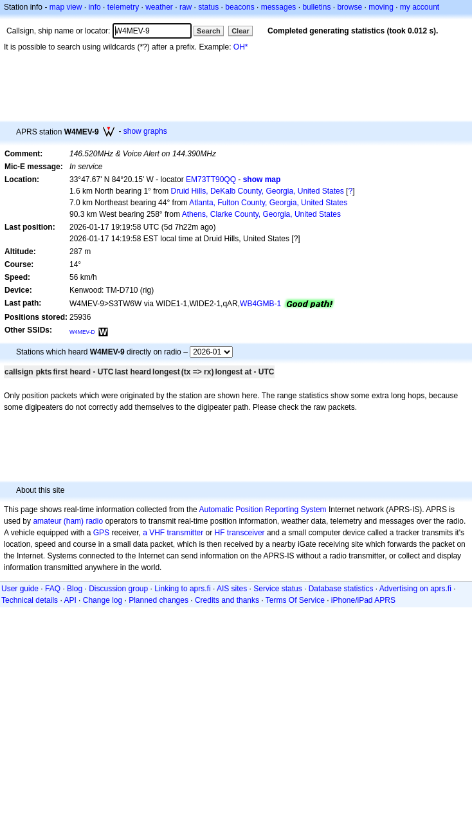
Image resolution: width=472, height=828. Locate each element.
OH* (240, 46)
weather (159, 7)
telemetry (123, 7)
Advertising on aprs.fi (415, 588)
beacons (239, 7)
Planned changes (158, 600)
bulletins (316, 7)
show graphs (145, 131)
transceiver (246, 532)
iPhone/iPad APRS (363, 600)
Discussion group (118, 588)
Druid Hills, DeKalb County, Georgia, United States (257, 191)
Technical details (29, 600)
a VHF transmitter (173, 532)
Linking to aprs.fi (182, 588)
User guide (20, 588)
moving (381, 7)
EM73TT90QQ (211, 179)
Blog (74, 588)
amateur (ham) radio (68, 521)
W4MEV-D (82, 332)
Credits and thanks (227, 600)
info (94, 7)
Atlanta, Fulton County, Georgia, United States (268, 202)
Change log (102, 600)
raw (185, 7)
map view (66, 7)
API (70, 600)
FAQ (52, 588)
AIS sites (232, 588)
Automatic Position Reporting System (262, 509)
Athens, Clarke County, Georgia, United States (261, 214)
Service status (277, 588)
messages (278, 7)
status (208, 7)
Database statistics (341, 588)
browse (349, 7)
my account (419, 7)
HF (220, 532)
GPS (101, 532)
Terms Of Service (295, 600)
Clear (240, 31)
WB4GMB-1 (260, 303)
